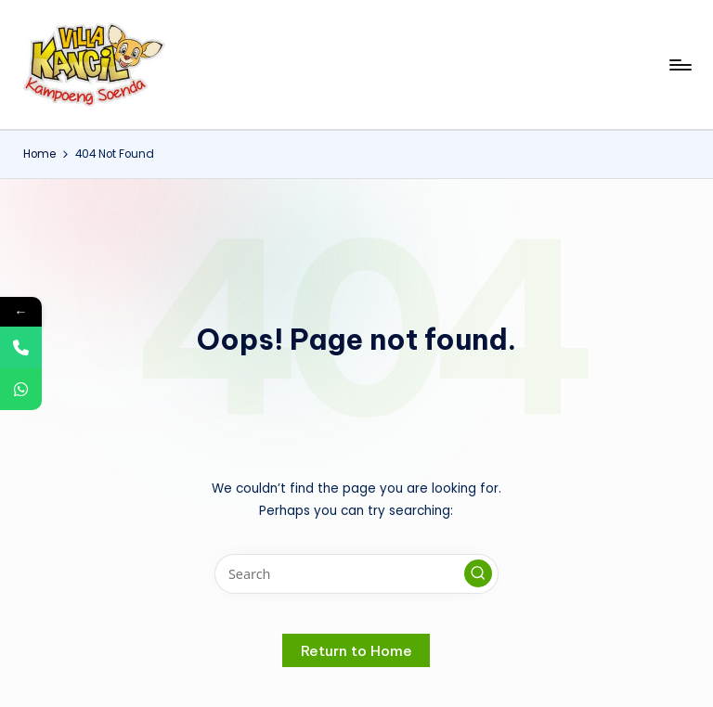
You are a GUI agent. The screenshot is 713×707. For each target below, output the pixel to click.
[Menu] (679, 65)
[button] (478, 573)
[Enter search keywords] (356, 574)
